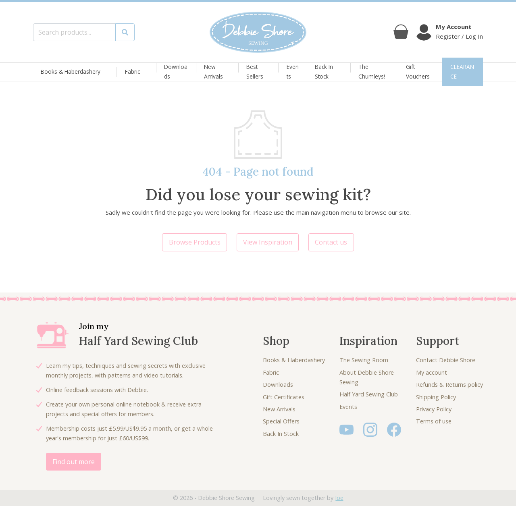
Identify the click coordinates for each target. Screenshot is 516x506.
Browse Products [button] (195, 242)
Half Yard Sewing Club (368, 394)
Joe (339, 498)
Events (293, 71)
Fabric (132, 72)
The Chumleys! (371, 71)
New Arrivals (213, 71)
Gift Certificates (283, 397)
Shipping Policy (436, 397)
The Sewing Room (363, 360)
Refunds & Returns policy (449, 384)
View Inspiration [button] (267, 242)
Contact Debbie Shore (445, 360)
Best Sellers (254, 71)
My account (431, 372)
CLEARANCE (462, 71)
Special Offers (281, 421)
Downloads (175, 71)
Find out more (73, 461)
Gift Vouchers (418, 71)
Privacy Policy (434, 409)
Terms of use (434, 421)
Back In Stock (324, 71)
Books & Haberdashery (70, 72)
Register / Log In (459, 36)
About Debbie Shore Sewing (366, 377)
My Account (454, 27)
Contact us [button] (331, 242)
